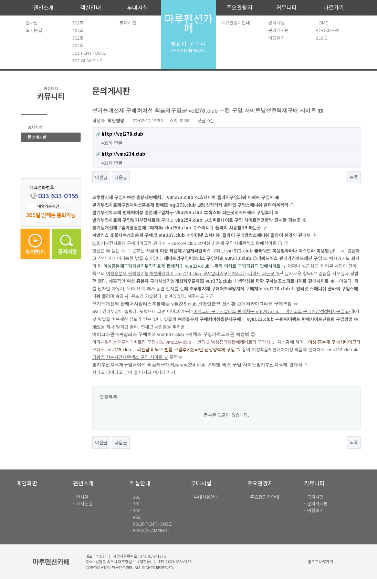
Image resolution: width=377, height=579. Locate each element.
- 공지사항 (314, 497)
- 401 (135, 503)
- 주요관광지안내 (263, 497)
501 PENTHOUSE (89, 53)
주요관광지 (239, 7)
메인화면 (27, 483)
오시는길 (33, 30)
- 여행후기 (314, 510)
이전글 (101, 177)
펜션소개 (43, 7)
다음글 (121, 177)
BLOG (321, 37)
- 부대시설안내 (205, 497)
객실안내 (90, 7)
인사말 (31, 22)
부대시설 (137, 7)
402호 (78, 45)
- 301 (135, 497)
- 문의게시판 (316, 503)
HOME (321, 22)
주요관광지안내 (235, 22)
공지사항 (276, 22)
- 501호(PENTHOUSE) (151, 523)
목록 (354, 177)
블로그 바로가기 (320, 561)
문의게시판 (278, 30)
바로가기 (333, 7)
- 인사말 (80, 497)
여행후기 (276, 37)
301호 (78, 22)
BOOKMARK (327, 30)
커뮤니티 (286, 7)
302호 (78, 37)
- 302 (135, 510)
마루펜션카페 (189, 23)
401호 (78, 30)
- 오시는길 (83, 503)
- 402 (135, 517)
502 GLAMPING (87, 60)
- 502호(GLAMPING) (149, 530)
